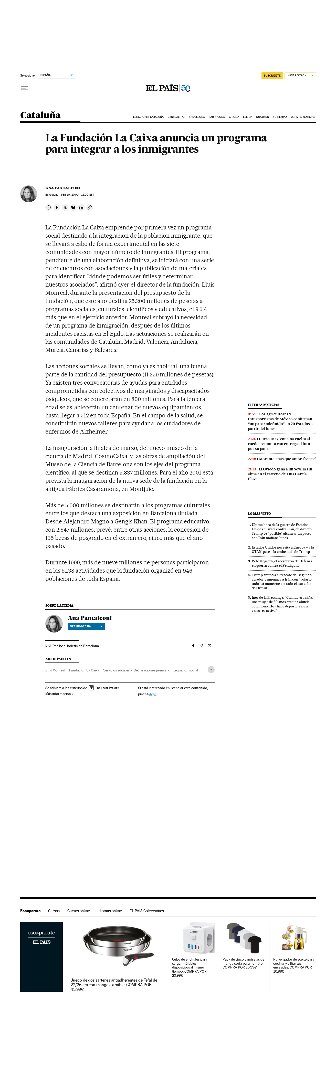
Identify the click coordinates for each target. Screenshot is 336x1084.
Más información (59, 694)
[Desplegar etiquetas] (211, 669)
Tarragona (217, 117)
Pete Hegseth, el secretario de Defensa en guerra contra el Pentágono (282, 563)
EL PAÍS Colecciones (147, 911)
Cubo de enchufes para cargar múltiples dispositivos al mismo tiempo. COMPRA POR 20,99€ (189, 967)
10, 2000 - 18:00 (77, 194)
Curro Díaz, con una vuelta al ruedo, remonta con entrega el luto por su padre (279, 444)
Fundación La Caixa (84, 670)
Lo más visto (259, 513)
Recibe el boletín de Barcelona (75, 646)
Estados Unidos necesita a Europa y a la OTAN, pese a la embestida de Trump (283, 549)
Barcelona (197, 117)
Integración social (184, 670)
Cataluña (40, 116)
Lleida (247, 117)
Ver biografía (86, 626)
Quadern (262, 117)
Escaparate (30, 911)
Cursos (54, 911)
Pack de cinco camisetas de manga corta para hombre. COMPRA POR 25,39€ (243, 963)
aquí (152, 694)
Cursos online (78, 911)
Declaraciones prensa (150, 670)
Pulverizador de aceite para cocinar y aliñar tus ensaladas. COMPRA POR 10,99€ (293, 965)
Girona (234, 117)
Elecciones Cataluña (148, 117)
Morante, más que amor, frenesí (287, 459)
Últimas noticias (303, 117)
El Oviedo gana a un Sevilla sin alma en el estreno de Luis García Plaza (280, 474)
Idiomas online (110, 911)
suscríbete (272, 75)
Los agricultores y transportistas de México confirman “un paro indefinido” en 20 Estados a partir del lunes (280, 421)
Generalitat (176, 117)
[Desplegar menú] (24, 88)
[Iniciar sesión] (300, 75)
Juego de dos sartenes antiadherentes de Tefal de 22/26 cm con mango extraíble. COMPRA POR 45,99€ (114, 985)
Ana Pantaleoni (62, 188)
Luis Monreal (55, 670)
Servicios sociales (116, 670)
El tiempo (280, 117)
